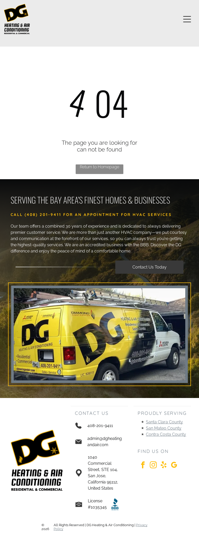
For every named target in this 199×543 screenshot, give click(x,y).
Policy (58, 529)
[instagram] (153, 466)
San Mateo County (163, 428)
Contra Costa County (166, 434)
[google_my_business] (174, 466)
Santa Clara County (164, 421)
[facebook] (143, 466)
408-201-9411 (100, 425)
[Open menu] (187, 19)
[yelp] (163, 466)
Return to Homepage (99, 166)
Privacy (141, 525)
